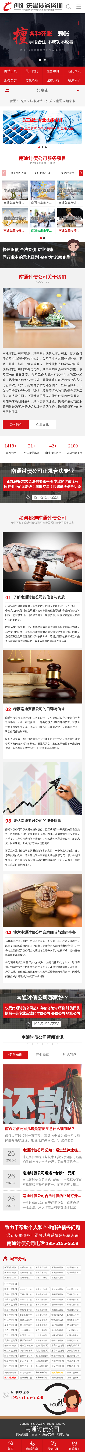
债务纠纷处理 (19, 172)
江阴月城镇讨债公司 (41, 1335)
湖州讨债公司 (41, 1372)
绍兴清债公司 (57, 1372)
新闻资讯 (74, 71)
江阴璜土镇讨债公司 (26, 1335)
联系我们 (74, 80)
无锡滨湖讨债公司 (57, 1294)
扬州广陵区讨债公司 (57, 1315)
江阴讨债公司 (26, 1372)
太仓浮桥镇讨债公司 (73, 1330)
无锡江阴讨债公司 (26, 1294)
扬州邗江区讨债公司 (73, 1315)
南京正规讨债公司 (26, 1378)
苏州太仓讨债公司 (73, 1304)
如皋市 (70, 101)
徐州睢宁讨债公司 (41, 1340)
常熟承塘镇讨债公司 (26, 1320)
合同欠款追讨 (66, 172)
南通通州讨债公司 (26, 1272)
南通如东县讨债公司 (57, 1278)
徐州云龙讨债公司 (57, 1340)
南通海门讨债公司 (10, 1267)
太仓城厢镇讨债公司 (26, 1330)
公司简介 (16, 424)
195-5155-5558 (46, 497)
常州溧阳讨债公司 (41, 1299)
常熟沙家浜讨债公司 (57, 1320)
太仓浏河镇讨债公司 (57, 1330)
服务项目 (53, 71)
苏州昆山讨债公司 (26, 1304)
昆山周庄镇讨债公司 (26, 1325)
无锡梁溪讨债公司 (73, 1294)
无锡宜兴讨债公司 (41, 1294)
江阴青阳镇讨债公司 (57, 1335)
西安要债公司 (41, 1378)
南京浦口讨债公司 (41, 1289)
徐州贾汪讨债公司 (73, 1340)
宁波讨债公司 (73, 1372)
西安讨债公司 (57, 1378)
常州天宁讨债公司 (57, 1299)
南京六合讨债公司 (57, 1289)
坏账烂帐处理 (42, 172)
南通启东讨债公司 (26, 1267)
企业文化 (42, 424)
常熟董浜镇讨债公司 (73, 1320)
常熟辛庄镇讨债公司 (41, 1320)
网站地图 (22, 1434)
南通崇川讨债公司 (10, 1272)
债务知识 (15, 1055)
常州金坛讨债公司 (26, 1299)
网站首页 (10, 71)
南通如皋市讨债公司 (57, 1272)
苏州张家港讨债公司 (57, 1304)
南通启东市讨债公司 (41, 1272)
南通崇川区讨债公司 (10, 1278)
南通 (59, 101)
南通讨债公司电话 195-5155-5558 (42, 1243)
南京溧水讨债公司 (73, 1289)
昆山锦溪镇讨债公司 (57, 1325)
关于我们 (32, 71)
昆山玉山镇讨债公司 (41, 1325)
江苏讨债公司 (10, 1284)
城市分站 (53, 80)
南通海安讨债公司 (41, 1267)
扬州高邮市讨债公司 (26, 1315)
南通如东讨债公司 (73, 1267)
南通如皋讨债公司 (57, 1267)
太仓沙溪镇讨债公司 (41, 1330)
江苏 (49, 101)
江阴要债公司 (10, 1372)
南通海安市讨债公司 (73, 1272)
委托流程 (32, 80)
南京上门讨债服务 (10, 1378)
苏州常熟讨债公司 (41, 1304)
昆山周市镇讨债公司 (73, 1325)
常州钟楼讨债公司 (73, 1299)
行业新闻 (42, 1055)
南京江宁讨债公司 (26, 1289)
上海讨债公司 (73, 1378)
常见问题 (70, 1055)
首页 (23, 101)
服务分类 (10, 80)
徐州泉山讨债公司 (10, 1345)
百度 (35, 1434)
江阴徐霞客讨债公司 (73, 1335)
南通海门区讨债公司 (41, 1278)
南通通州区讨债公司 (26, 1278)
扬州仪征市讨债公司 (41, 1315)
